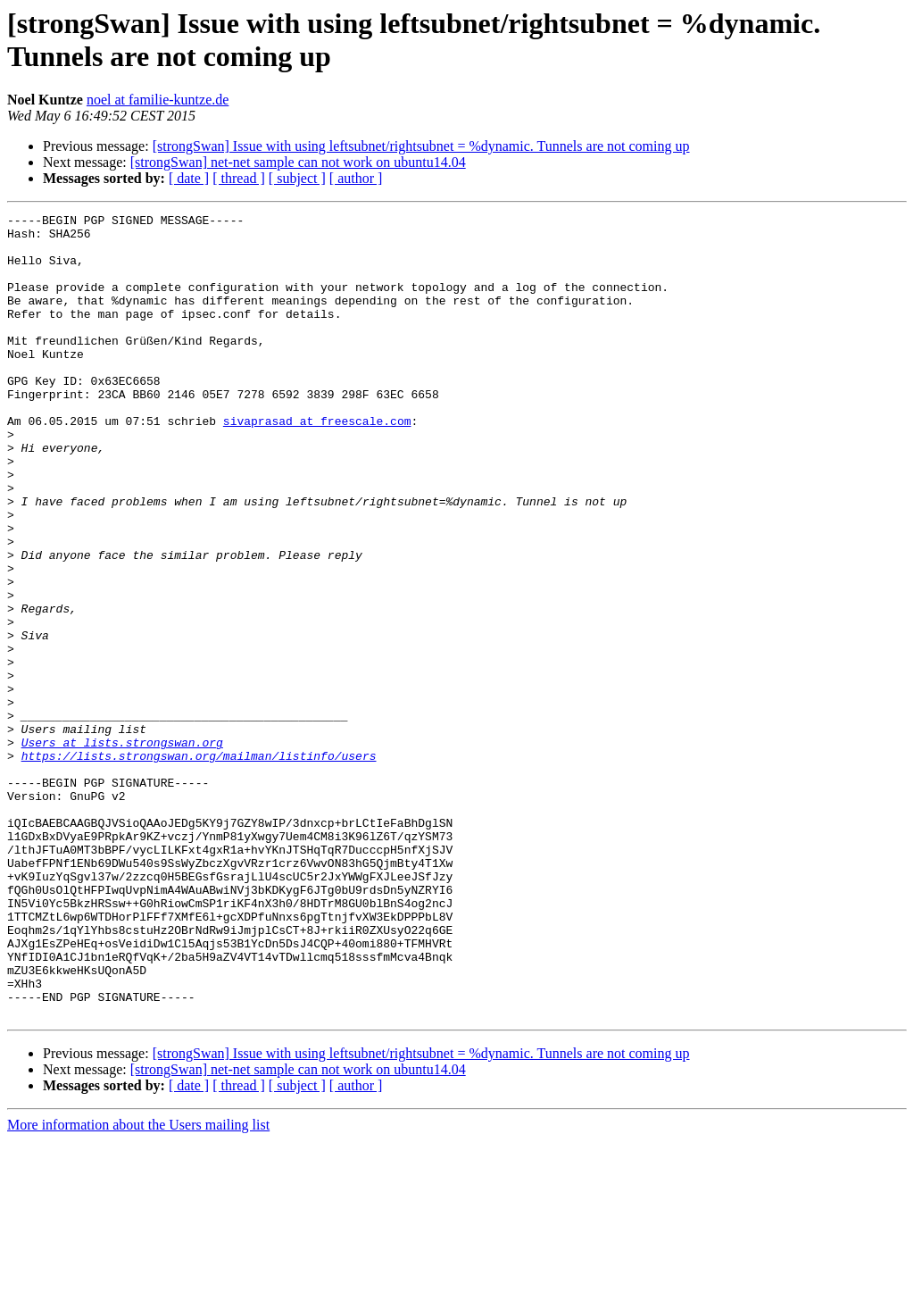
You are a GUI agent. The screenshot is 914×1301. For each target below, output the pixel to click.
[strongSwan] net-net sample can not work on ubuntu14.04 (298, 162)
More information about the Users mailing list (138, 1285)
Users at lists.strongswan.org (122, 849)
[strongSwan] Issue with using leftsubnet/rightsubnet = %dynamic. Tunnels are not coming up (421, 146)
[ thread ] (238, 178)
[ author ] (356, 178)
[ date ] (189, 178)
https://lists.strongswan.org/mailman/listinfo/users (199, 865)
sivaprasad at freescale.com (317, 463)
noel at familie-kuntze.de (157, 99)
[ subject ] (297, 178)
